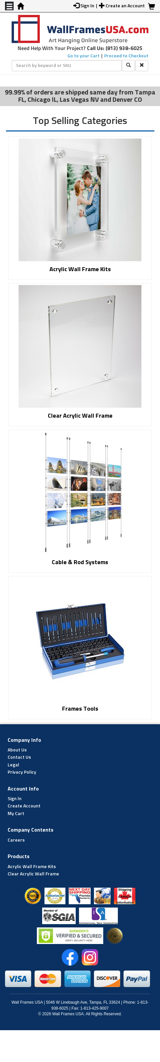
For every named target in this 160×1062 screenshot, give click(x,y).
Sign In (15, 798)
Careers (16, 840)
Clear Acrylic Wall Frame (33, 874)
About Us (17, 750)
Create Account (24, 806)
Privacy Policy (22, 772)
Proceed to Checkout (126, 56)
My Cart (16, 813)
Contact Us (19, 757)
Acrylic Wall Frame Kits (32, 866)
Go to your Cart (83, 56)
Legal (13, 765)
